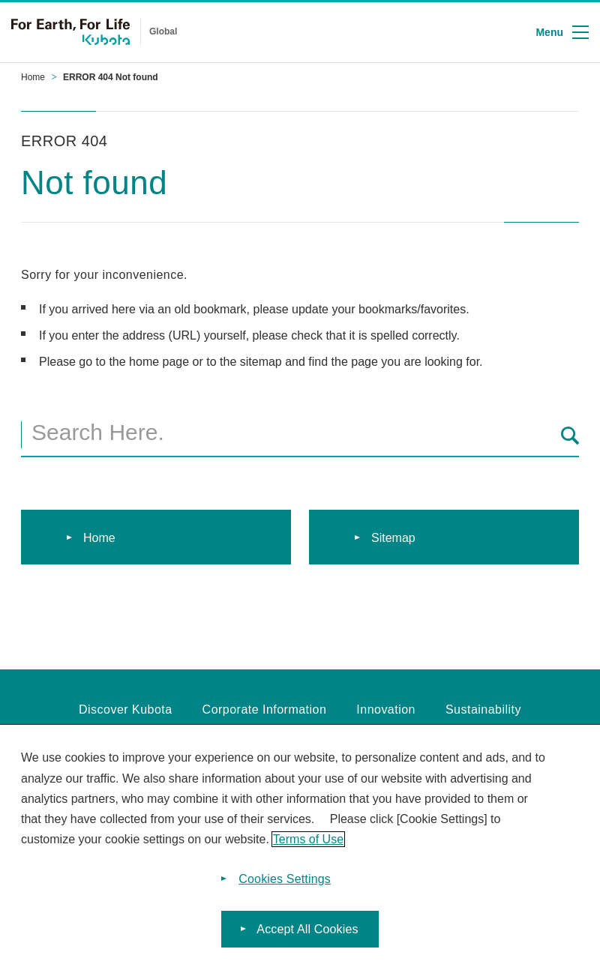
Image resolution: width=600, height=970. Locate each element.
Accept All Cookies (307, 929)
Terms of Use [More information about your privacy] (308, 839)
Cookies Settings (284, 879)
